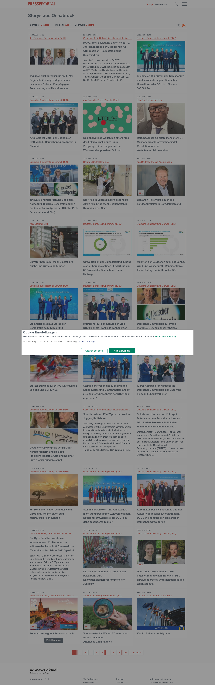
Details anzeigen (88, 341)
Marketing (72, 341)
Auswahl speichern (94, 351)
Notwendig (31, 341)
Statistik (58, 341)
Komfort (45, 341)
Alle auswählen (122, 351)
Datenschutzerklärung (165, 336)
